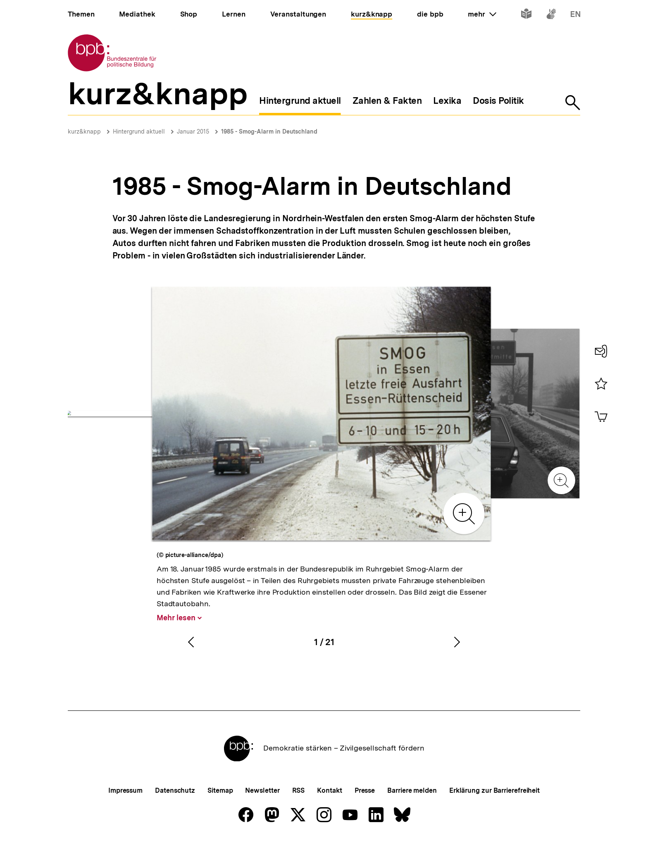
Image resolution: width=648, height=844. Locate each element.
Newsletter (262, 790)
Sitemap (220, 790)
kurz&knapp (84, 131)
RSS (298, 790)
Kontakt (329, 790)
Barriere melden (412, 790)
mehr (482, 14)
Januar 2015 (193, 131)
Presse (365, 790)
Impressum (125, 790)
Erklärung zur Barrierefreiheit (494, 790)
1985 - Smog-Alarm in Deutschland (269, 131)
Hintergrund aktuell (139, 131)
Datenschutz (175, 790)
